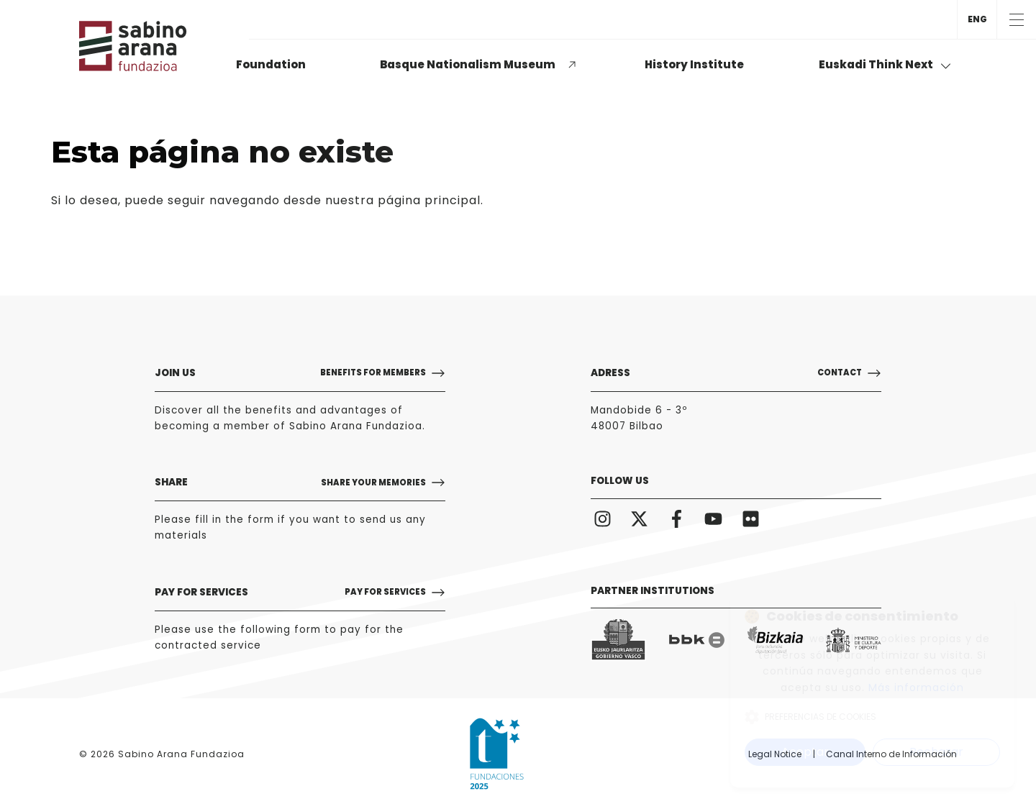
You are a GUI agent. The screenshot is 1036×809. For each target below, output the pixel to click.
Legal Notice (774, 754)
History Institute (694, 64)
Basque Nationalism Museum (467, 64)
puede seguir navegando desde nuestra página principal (302, 200)
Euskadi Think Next (885, 64)
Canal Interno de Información (891, 754)
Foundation (271, 64)
